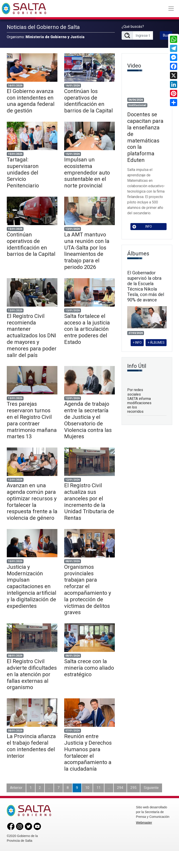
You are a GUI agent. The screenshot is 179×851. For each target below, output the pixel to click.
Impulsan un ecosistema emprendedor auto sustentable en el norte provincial (87, 172)
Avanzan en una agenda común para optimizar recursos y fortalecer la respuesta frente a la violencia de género (32, 501)
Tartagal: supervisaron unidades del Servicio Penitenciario (23, 172)
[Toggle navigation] (171, 8)
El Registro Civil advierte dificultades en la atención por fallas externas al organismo (32, 674)
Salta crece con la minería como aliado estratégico (89, 668)
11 (99, 788)
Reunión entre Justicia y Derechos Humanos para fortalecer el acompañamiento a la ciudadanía (88, 752)
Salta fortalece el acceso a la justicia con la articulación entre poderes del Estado (87, 329)
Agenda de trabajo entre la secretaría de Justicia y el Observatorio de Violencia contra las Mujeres (88, 420)
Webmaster (144, 822)
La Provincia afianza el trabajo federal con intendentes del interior (31, 746)
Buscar (167, 35)
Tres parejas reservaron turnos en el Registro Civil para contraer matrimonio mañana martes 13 (32, 420)
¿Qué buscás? (133, 26)
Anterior (16, 788)
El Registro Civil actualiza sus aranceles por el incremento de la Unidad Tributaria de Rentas (89, 501)
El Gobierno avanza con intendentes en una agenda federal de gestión (30, 101)
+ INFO (137, 342)
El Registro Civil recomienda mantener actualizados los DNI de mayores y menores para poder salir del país (32, 335)
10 (87, 788)
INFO (142, 226)
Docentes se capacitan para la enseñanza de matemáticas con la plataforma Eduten (145, 137)
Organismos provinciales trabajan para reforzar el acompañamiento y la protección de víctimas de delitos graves (87, 590)
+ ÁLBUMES (156, 342)
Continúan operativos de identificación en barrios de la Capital (31, 244)
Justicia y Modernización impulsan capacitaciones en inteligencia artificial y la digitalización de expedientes (31, 586)
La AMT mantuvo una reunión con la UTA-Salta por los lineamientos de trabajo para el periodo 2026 (86, 250)
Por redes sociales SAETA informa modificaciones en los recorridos (139, 401)
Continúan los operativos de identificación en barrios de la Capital (88, 101)
